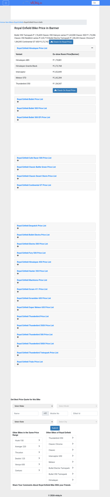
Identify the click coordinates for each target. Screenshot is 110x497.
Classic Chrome (61, 444)
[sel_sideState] (33, 422)
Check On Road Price (61, 42)
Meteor (61, 462)
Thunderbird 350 (61, 438)
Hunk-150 (27, 440)
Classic (61, 450)
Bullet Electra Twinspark (61, 468)
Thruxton (27, 452)
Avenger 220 (27, 446)
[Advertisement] (55, 137)
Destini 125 (27, 458)
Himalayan (61, 480)
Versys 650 (27, 464)
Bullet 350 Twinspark (61, 474)
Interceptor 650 (61, 456)
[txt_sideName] (25, 413)
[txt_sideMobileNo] (58, 413)
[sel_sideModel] (77, 406)
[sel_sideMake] (33, 406)
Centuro (27, 470)
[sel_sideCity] (77, 422)
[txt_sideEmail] (84, 413)
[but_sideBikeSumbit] (55, 428)
